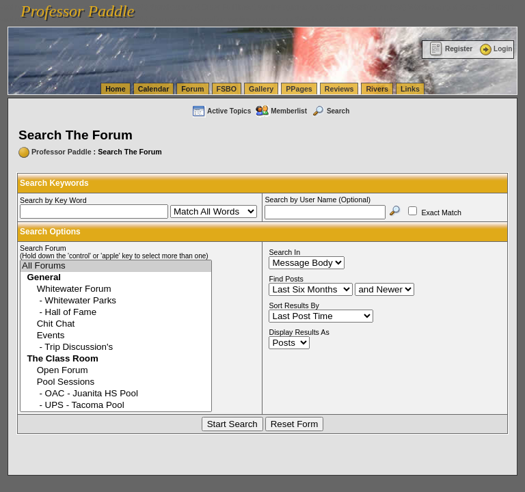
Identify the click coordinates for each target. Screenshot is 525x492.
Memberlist (281, 111)
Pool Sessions (116, 382)
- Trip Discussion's (116, 347)
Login (495, 49)
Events (116, 336)
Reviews (339, 89)
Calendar (154, 89)
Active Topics (221, 111)
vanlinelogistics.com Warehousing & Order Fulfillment (314, 19)
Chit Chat (116, 324)
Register (450, 49)
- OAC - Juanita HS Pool (116, 394)
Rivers (377, 89)
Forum (192, 89)
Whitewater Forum (116, 289)
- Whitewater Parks (116, 301)
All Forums (116, 266)
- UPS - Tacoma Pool (116, 405)
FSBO (227, 89)
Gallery (261, 89)
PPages (299, 89)
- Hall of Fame (116, 312)
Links (410, 89)
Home (115, 89)
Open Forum (116, 371)
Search (330, 111)
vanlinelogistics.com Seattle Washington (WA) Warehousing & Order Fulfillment (386, 7)
